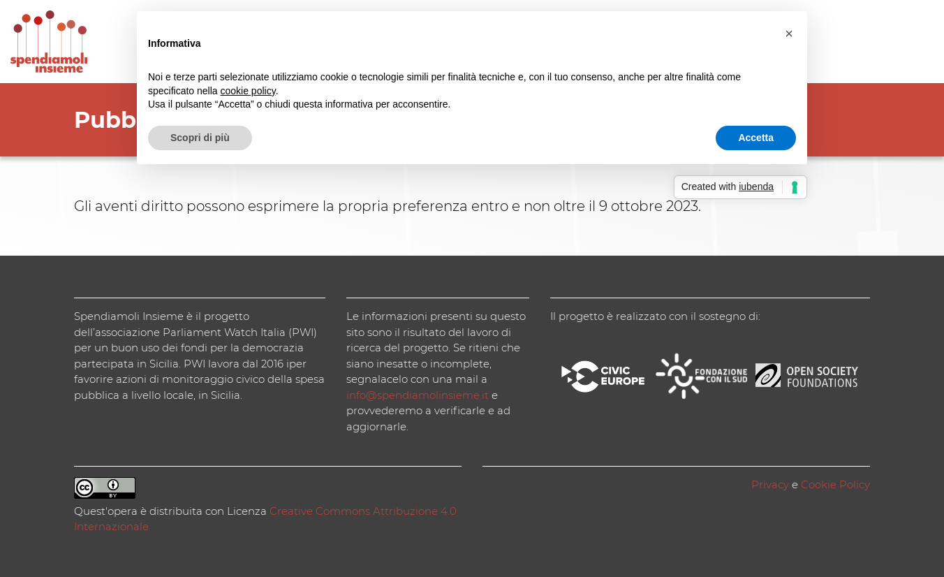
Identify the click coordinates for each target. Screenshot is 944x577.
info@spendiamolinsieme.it (417, 395)
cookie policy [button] (248, 90)
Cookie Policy (835, 484)
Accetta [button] (756, 137)
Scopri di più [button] (200, 137)
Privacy (770, 484)
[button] (789, 33)
